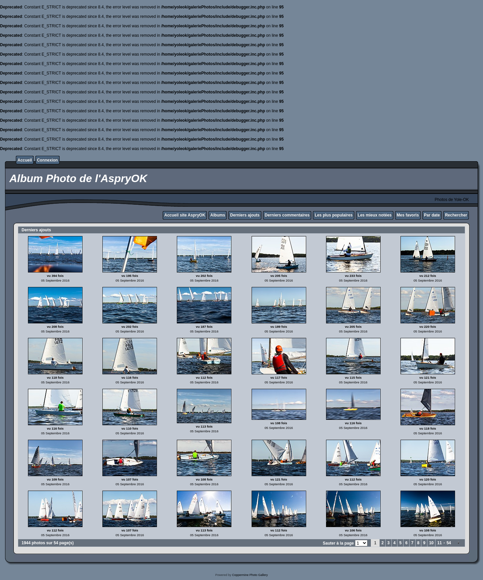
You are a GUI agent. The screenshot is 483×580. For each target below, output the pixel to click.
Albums (217, 215)
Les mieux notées (375, 215)
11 (439, 543)
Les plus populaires (334, 215)
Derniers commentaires (287, 215)
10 (431, 543)
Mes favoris (408, 215)
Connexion (47, 160)
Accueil (25, 160)
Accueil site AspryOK (184, 215)
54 (449, 543)
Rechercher (456, 215)
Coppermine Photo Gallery (250, 575)
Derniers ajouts (244, 215)
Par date (432, 215)
